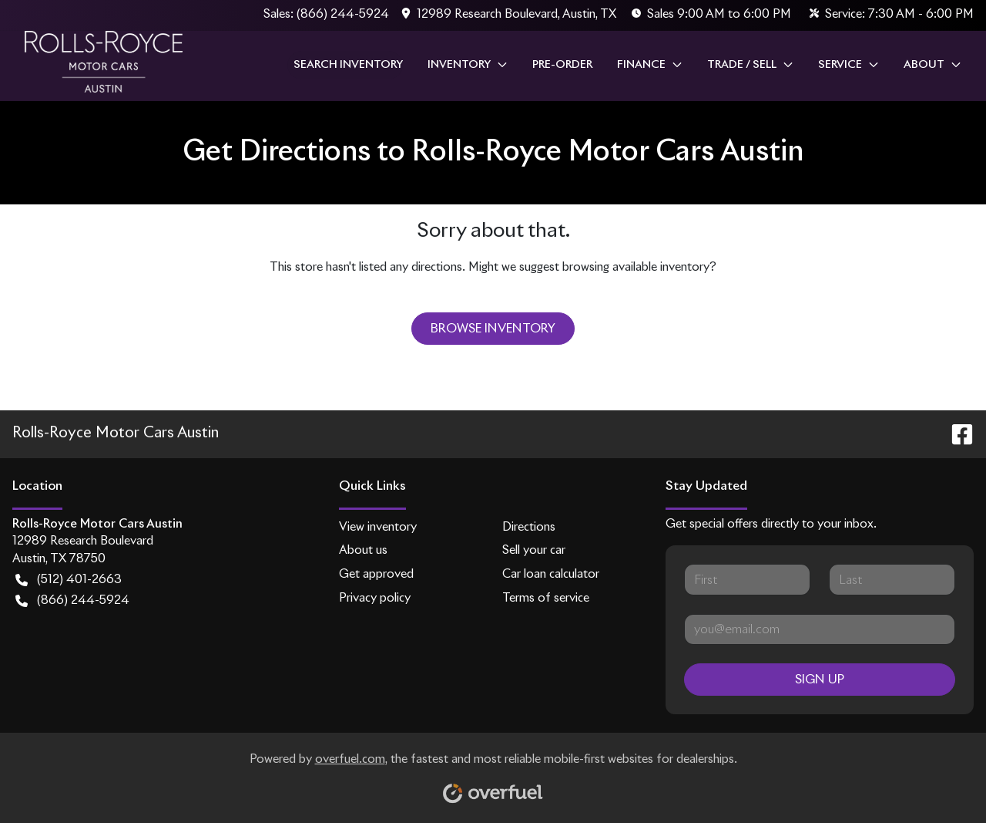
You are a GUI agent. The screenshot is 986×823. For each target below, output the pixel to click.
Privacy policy (375, 598)
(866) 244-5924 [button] (72, 601)
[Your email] (819, 629)
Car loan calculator (550, 574)
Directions (528, 527)
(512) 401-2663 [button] (68, 580)
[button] (510, 15)
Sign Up (819, 679)
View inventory (378, 527)
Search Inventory (348, 64)
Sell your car (533, 550)
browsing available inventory (635, 267)
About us (363, 550)
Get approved (376, 574)
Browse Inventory (493, 328)
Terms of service (545, 598)
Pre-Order (562, 64)
